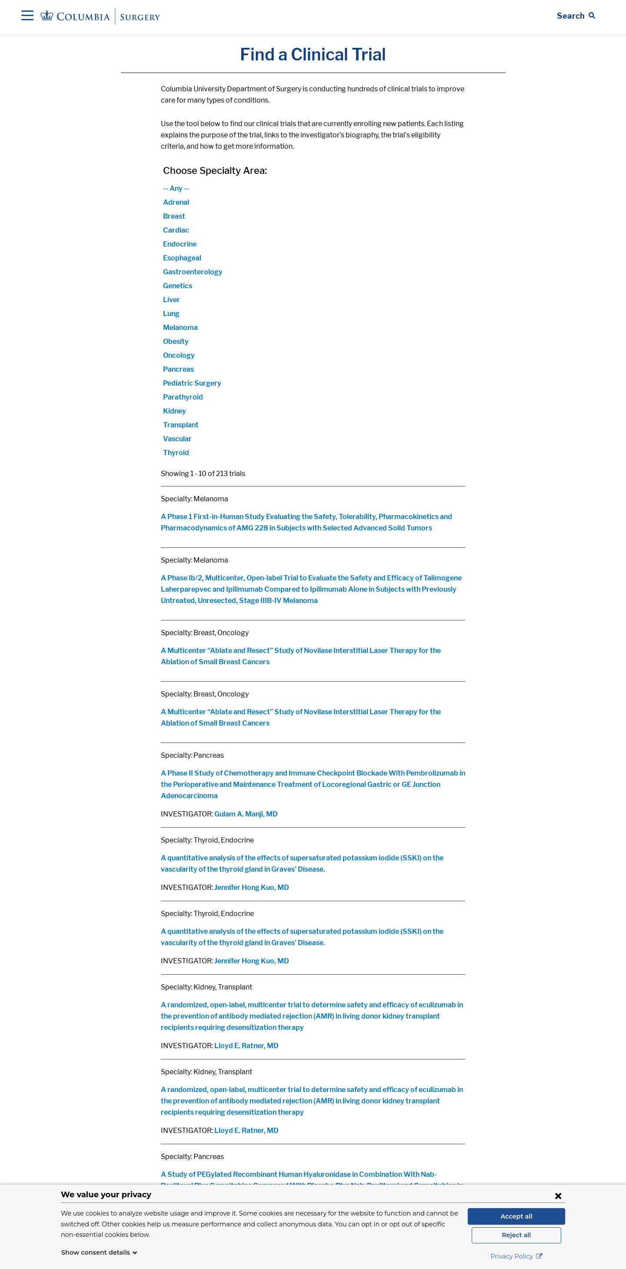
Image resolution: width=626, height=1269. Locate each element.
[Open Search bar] (576, 16)
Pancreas (178, 369)
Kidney (174, 411)
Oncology (179, 355)
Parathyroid (183, 397)
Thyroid (176, 453)
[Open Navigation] (27, 16)
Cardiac (176, 230)
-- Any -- (176, 188)
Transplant (181, 425)
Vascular (177, 439)
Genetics (177, 286)
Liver (171, 300)
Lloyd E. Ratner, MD (246, 1046)
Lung (171, 314)
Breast (174, 216)
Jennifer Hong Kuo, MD (251, 887)
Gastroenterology (193, 272)
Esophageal (182, 258)
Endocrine (179, 244)
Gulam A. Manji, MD (246, 814)
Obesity (176, 341)
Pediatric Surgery (192, 383)
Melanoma (180, 327)
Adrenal (176, 202)
